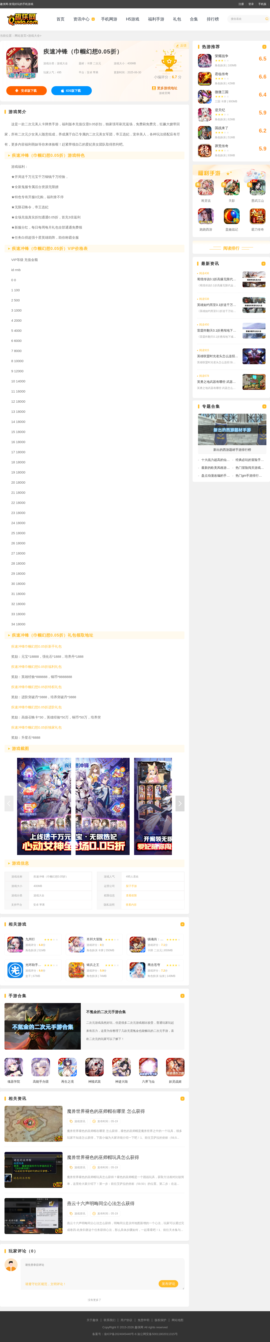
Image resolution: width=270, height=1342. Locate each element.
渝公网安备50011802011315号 (157, 1334)
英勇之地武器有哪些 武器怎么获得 (217, 382)
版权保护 (160, 1320)
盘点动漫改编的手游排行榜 (220, 475)
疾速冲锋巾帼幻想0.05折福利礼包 (36, 667)
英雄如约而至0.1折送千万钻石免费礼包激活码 (217, 305)
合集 (194, 19)
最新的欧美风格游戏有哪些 (220, 467)
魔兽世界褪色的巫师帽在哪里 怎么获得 (106, 1111)
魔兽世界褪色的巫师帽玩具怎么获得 (103, 1157)
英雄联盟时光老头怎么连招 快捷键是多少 (217, 356)
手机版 (262, 4)
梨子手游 (131, 886)
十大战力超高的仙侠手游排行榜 (223, 460)
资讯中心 (81, 19)
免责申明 (143, 1320)
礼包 (177, 19)
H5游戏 (132, 19)
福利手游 (156, 19)
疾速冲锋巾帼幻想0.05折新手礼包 (36, 646)
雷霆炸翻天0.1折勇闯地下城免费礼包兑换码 (217, 330)
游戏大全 (34, 35)
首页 (60, 19)
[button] (180, 803)
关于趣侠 (92, 1320)
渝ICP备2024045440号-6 (120, 1334)
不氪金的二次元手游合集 (106, 1012)
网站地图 (177, 1320)
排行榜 (213, 19)
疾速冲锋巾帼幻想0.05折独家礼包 (36, 727)
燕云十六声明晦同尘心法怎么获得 (101, 1203)
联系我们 (109, 1320)
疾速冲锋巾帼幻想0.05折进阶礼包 (36, 707)
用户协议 (126, 1320)
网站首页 (20, 35)
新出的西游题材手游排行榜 (232, 449)
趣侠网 (139, 1327)
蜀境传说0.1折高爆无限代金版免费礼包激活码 (217, 279)
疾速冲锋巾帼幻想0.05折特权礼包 (36, 687)
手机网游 (109, 19)
